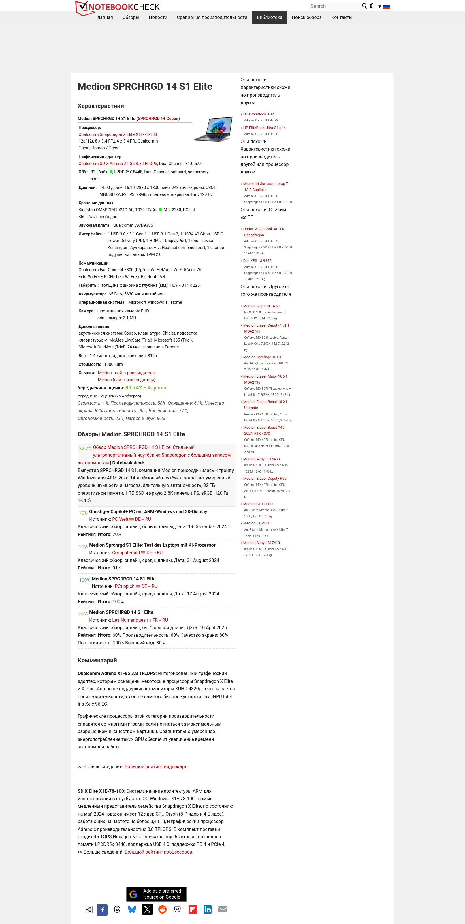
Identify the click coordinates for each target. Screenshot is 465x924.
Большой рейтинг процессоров (158, 852)
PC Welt (120, 519)
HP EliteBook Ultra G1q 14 (264, 127)
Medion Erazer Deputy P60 (265, 478)
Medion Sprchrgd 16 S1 (262, 357)
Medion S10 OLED (258, 504)
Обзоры (131, 17)
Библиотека (270, 17)
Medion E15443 (256, 523)
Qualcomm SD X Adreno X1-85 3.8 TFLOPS (118, 163)
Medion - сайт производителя (126, 372)
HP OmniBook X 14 (258, 114)
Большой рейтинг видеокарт (156, 766)
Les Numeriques (129, 620)
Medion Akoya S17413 (261, 543)
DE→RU (143, 519)
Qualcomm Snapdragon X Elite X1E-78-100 (118, 134)
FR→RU (160, 620)
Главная (104, 17)
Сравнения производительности (212, 17)
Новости (158, 17)
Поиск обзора (307, 17)
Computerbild (126, 552)
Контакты (341, 17)
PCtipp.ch (125, 586)
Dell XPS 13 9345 (257, 260)
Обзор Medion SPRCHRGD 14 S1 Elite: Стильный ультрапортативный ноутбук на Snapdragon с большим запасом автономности (154, 455)
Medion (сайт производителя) (126, 379)
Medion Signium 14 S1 (261, 306)
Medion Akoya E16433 (261, 459)
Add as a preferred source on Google (155, 894)
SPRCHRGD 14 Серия (158, 118)
